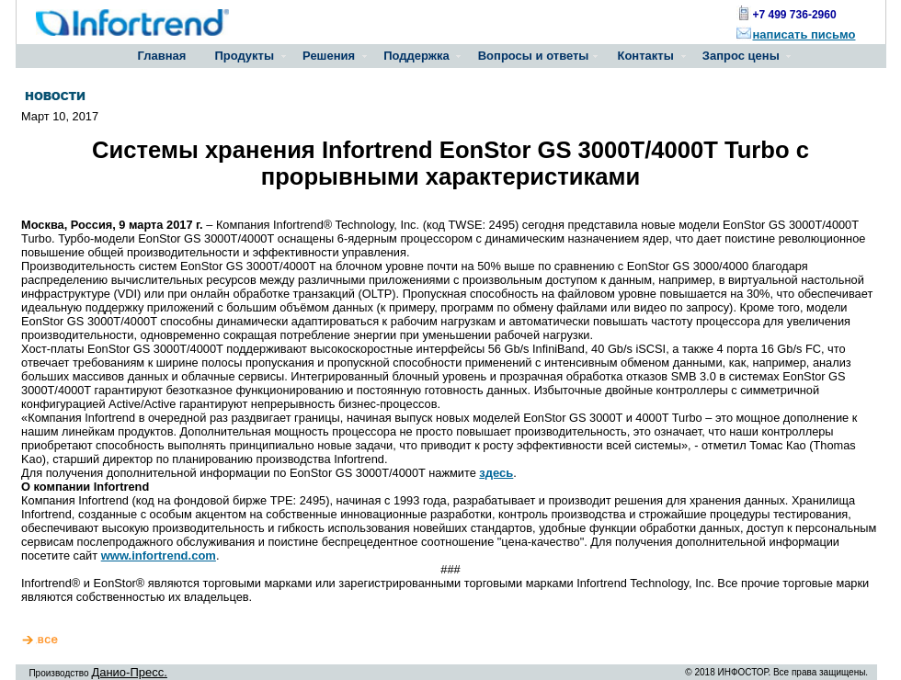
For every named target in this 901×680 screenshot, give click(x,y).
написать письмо (804, 34)
